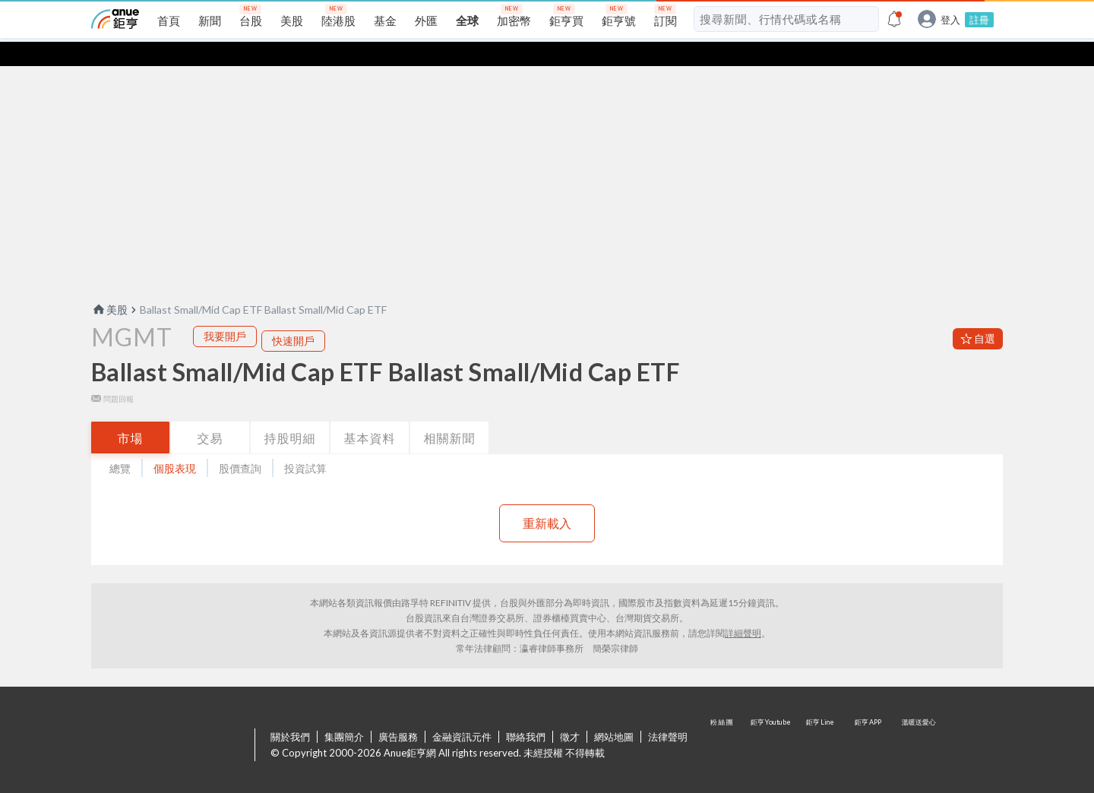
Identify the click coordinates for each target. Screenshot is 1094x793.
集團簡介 (344, 712)
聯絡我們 (525, 712)
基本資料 (370, 413)
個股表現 (174, 444)
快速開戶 (293, 316)
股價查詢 (240, 444)
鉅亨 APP (869, 721)
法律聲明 (668, 712)
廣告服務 (398, 712)
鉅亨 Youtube (772, 721)
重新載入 (547, 498)
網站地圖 (614, 712)
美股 (109, 285)
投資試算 (305, 444)
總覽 (120, 444)
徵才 (570, 712)
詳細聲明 (743, 608)
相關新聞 (450, 413)
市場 (131, 413)
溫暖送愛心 (917, 721)
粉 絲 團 (723, 721)
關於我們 (290, 712)
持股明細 (290, 413)
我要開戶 (225, 311)
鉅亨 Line (820, 721)
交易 (210, 413)
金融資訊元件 (462, 712)
